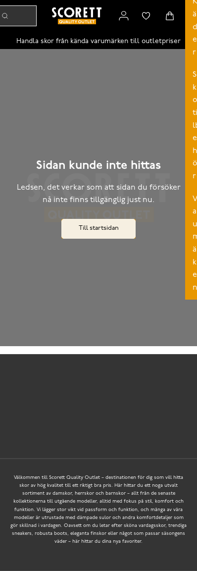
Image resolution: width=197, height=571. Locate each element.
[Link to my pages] (124, 16)
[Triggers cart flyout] (170, 16)
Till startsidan (99, 228)
